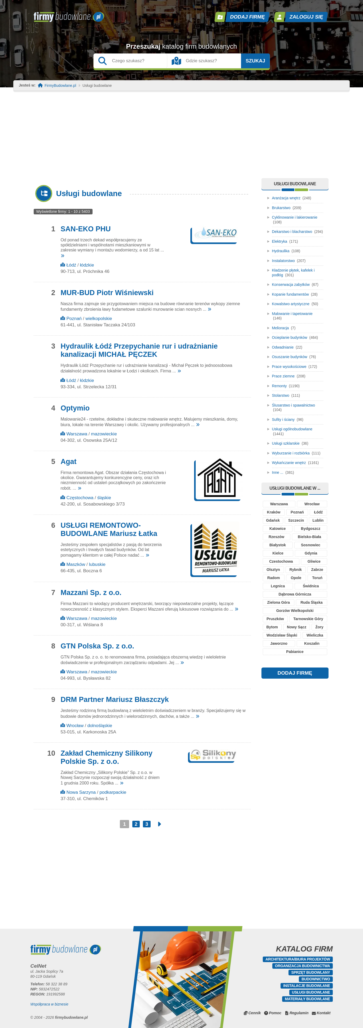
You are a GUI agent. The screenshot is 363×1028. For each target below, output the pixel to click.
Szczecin (296, 520)
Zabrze (317, 569)
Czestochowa (281, 561)
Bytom (272, 627)
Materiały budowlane (307, 999)
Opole (296, 578)
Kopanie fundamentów (290, 294)
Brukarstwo (281, 208)
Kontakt (323, 1013)
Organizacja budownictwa (302, 966)
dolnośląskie (99, 725)
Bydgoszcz (310, 528)
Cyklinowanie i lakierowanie (294, 217)
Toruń (317, 578)
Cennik (254, 1013)
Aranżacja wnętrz (286, 198)
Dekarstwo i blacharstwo (292, 231)
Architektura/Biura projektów (297, 959)
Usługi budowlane (311, 992)
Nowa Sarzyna (81, 792)
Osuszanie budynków (289, 357)
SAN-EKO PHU (85, 229)
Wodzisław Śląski (281, 635)
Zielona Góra (278, 602)
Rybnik (295, 569)
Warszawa (76, 433)
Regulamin (299, 1013)
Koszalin (312, 643)
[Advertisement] (182, 138)
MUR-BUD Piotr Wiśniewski (107, 293)
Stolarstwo (280, 395)
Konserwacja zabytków (291, 284)
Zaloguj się (306, 17)
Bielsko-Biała (309, 537)
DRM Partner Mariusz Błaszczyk (114, 700)
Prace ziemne (283, 376)
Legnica (278, 586)
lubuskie (97, 564)
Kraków (274, 512)
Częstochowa (79, 497)
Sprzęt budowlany (310, 972)
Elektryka (279, 241)
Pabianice (294, 652)
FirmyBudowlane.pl (60, 86)
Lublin (317, 520)
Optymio (75, 408)
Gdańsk (273, 520)
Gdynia (311, 553)
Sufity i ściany (283, 419)
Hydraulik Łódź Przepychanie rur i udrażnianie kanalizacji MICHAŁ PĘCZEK (139, 350)
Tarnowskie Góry (308, 619)
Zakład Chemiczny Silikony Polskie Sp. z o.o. (106, 757)
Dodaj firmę (247, 17)
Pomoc (275, 1013)
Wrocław (75, 725)
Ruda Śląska (311, 602)
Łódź (71, 265)
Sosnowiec (310, 545)
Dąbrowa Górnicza (295, 594)
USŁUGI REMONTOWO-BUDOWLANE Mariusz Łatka (108, 529)
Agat (68, 462)
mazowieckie (104, 433)
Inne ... (277, 472)
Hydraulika (281, 251)
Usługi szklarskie (286, 443)
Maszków (75, 564)
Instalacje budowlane (306, 986)
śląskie (104, 497)
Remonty (279, 386)
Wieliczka (315, 635)
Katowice (277, 528)
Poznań (74, 318)
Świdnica (311, 586)
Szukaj (255, 61)
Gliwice (314, 561)
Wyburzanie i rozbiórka (291, 453)
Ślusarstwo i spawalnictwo (293, 405)
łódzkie (87, 265)
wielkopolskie (98, 318)
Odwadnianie (283, 347)
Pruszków (275, 619)
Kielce (278, 553)
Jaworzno (278, 643)
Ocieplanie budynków (289, 337)
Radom (273, 578)
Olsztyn (273, 569)
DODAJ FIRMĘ (295, 673)
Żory (319, 627)
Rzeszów (276, 537)
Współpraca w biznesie (49, 1004)
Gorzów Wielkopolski (295, 610)
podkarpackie (112, 792)
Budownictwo (315, 979)
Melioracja (280, 328)
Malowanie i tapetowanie (292, 314)
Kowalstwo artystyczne (291, 304)
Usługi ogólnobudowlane (292, 429)
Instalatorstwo (283, 261)
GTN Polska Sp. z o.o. (97, 646)
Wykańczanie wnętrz (289, 463)
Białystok (277, 545)
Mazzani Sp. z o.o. (90, 593)
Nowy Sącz (296, 627)
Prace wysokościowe (289, 366)
